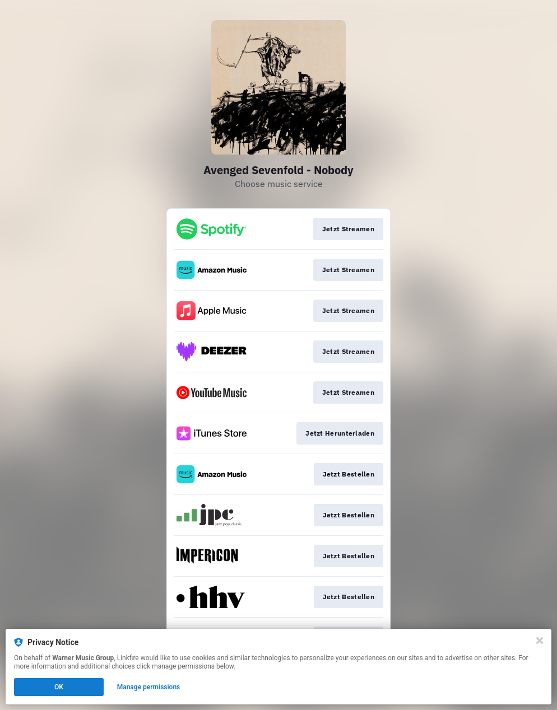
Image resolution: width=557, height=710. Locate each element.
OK (58, 687)
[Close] (540, 641)
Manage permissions (148, 687)
